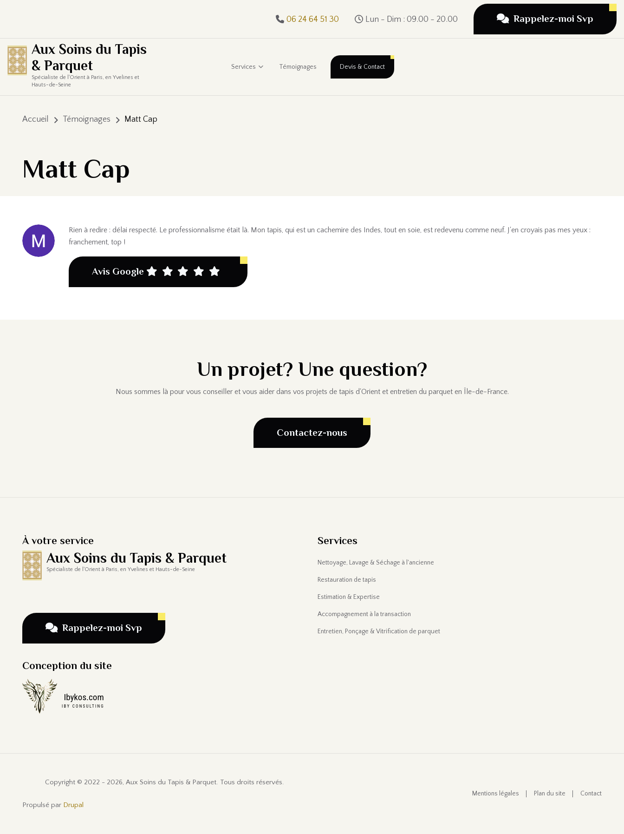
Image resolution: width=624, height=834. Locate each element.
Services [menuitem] (247, 75)
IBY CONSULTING (83, 706)
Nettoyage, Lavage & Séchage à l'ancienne (376, 562)
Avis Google (156, 271)
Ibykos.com (84, 697)
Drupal (73, 805)
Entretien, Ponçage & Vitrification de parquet (379, 631)
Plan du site (550, 793)
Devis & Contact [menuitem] (362, 67)
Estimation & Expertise (349, 597)
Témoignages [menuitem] (298, 67)
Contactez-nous (312, 432)
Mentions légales (495, 793)
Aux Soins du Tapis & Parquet (89, 57)
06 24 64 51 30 (312, 19)
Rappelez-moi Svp (545, 18)
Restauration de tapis (347, 580)
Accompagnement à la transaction (364, 614)
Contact (591, 793)
